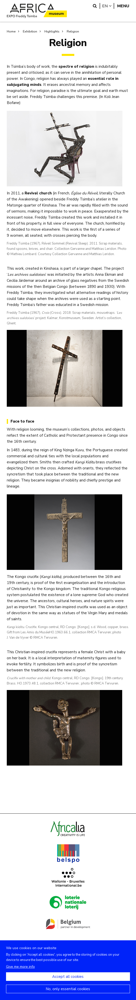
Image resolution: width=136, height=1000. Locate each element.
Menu (123, 6)
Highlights (51, 31)
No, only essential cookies (68, 994)
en (108, 6)
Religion (73, 31)
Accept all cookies (68, 981)
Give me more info (20, 972)
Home (11, 31)
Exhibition (30, 31)
